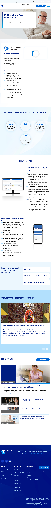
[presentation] (43, 349)
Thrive (21, 505)
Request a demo (44, 467)
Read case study (7, 341)
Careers (3, 481)
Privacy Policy (4, 505)
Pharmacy (16, 480)
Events (28, 472)
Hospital (16, 469)
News (27, 469)
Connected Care (17, 490)
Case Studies (4, 478)
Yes (26, 4)
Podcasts (28, 475)
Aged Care (16, 475)
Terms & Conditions (12, 505)
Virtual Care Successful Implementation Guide (12, 437)
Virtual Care (16, 478)
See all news (43, 359)
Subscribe (28, 453)
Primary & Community (19, 472)
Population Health (18, 483)
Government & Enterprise (19, 493)
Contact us (40, 5)
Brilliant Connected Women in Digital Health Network (32, 479)
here (17, 64)
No (28, 4)
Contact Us (3, 483)
